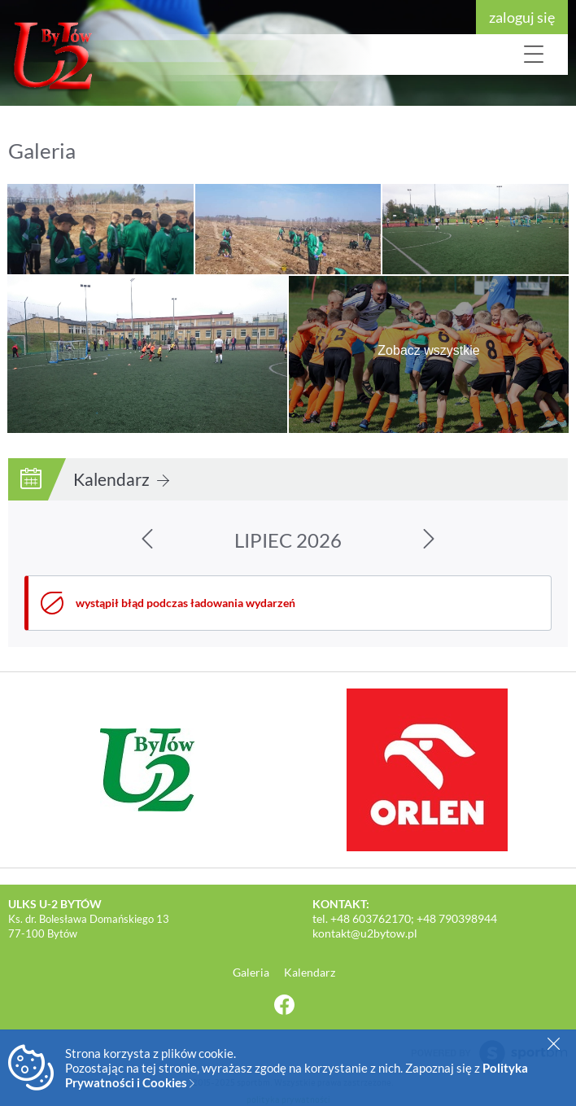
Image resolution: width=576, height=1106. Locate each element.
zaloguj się (522, 17)
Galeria (252, 972)
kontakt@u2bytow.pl (364, 933)
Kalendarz (121, 479)
